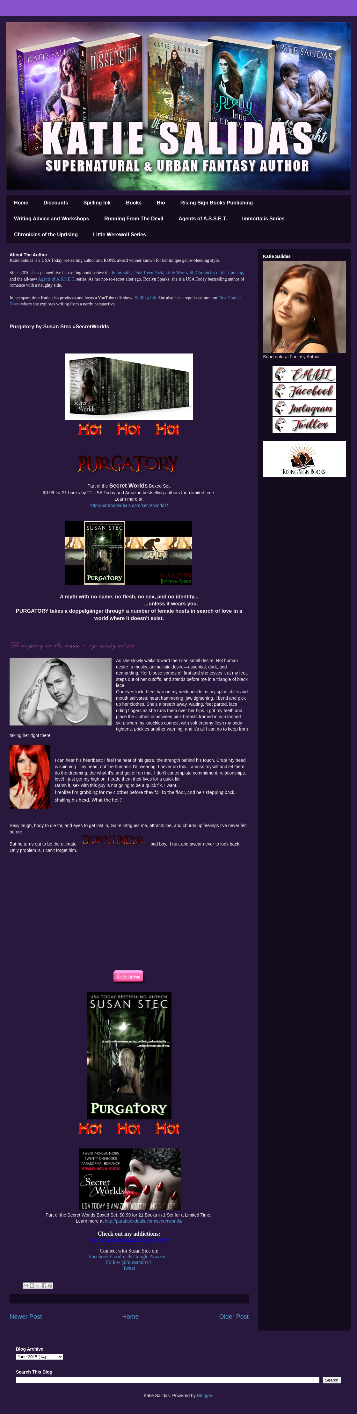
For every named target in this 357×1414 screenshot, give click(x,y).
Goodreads (121, 1256)
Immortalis (121, 272)
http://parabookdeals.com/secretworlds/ (129, 505)
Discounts (55, 202)
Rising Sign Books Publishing (216, 202)
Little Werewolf (179, 272)
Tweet (129, 1268)
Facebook (99, 1256)
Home (21, 202)
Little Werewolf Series (119, 234)
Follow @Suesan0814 (128, 1262)
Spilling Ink (97, 202)
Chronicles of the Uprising (46, 234)
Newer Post (26, 1316)
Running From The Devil (133, 218)
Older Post (234, 1316)
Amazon (158, 1256)
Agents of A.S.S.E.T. (202, 218)
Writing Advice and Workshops (51, 218)
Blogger (204, 1395)
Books (134, 202)
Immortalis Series (263, 218)
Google (141, 1256)
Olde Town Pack (148, 272)
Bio (161, 202)
